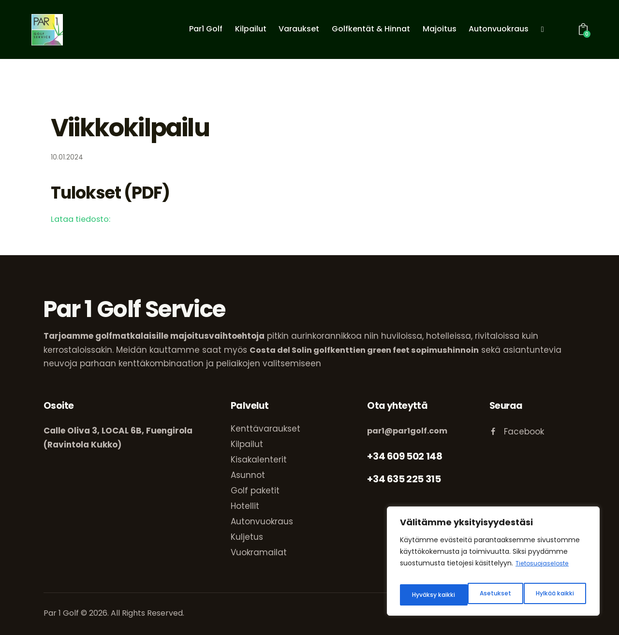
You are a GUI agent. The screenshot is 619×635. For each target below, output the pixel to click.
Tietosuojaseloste (545, 571)
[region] (493, 565)
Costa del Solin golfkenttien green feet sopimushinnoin (367, 350)
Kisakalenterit (259, 459)
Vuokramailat (259, 552)
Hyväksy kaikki (554, 595)
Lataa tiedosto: (82, 219)
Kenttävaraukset (265, 428)
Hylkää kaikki (486, 595)
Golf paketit (255, 490)
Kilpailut (247, 444)
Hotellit (245, 506)
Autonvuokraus (262, 521)
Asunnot (248, 475)
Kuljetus (247, 537)
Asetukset (425, 595)
